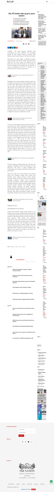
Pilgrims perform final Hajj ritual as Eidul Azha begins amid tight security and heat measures (43, 99)
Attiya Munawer (44, 143)
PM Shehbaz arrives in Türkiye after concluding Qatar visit (23, 158)
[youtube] (28, 442)
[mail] (17, 48)
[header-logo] (10, 1)
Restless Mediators (42, 358)
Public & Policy (41, 355)
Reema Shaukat (44, 157)
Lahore (34, 41)
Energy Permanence (42, 352)
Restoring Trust (41, 383)
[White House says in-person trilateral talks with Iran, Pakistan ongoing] (9, 322)
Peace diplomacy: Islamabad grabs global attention (23, 326)
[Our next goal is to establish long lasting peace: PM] (9, 340)
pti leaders (12, 246)
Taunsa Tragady (41, 363)
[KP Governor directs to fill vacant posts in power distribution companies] (9, 277)
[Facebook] (8, 48)
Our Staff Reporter (10, 41)
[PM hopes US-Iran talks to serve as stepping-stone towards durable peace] (9, 316)
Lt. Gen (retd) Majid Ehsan (44, 184)
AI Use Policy (42, 484)
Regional (31, 41)
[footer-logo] (27, 467)
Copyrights (36, 484)
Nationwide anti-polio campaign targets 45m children (23, 299)
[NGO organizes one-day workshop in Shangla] (9, 289)
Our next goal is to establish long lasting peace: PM (23, 338)
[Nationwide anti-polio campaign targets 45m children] (9, 301)
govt (17, 246)
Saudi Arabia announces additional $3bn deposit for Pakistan (22, 76)
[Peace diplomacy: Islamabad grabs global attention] (9, 328)
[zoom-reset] (26, 44)
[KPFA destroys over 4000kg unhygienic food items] (9, 295)
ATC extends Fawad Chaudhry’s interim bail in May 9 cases (42, 43)
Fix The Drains (41, 369)
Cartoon (39, 345)
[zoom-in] (28, 44)
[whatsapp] (15, 48)
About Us (23, 484)
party (20, 246)
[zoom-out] (23, 44)
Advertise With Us (11, 484)
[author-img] (39, 128)
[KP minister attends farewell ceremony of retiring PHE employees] (9, 283)
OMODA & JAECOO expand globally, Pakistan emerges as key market (23, 238)
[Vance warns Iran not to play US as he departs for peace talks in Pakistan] (9, 334)
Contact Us (18, 484)
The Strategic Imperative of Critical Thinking (44, 269)
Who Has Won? (41, 376)
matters (23, 246)
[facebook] (44, 136)
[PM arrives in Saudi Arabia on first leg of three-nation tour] (9, 310)
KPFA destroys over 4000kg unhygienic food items (23, 293)
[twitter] (10, 48)
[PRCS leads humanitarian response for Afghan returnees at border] (9, 271)
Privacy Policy (29, 484)
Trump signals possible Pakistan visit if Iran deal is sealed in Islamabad (22, 200)
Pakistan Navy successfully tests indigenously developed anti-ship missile (42, 23)
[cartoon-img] (42, 341)
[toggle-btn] (46, 1)
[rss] (31, 442)
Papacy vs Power (41, 361)
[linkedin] (12, 48)
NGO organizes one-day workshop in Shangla (22, 287)
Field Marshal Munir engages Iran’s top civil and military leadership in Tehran (22, 119)
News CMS (28, 489)
